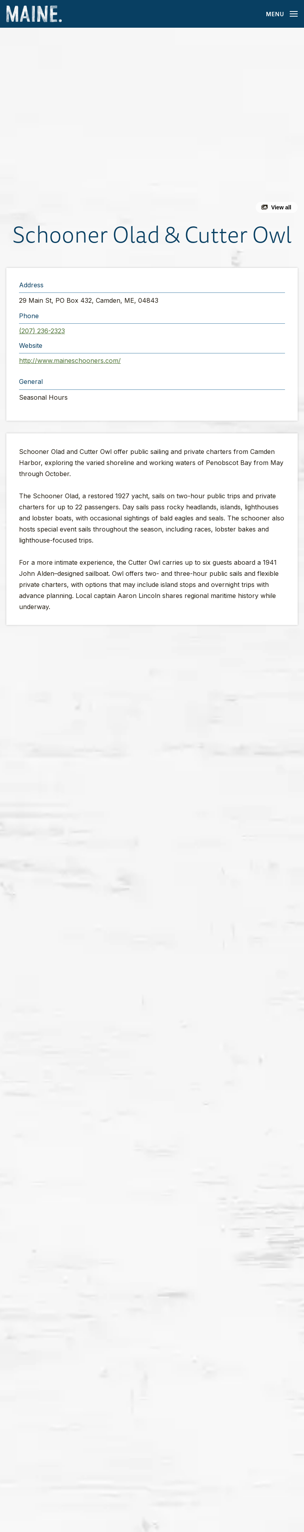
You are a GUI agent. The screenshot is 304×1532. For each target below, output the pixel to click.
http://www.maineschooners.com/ (70, 360)
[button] (152, 123)
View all (281, 207)
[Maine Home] (34, 14)
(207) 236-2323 (42, 331)
